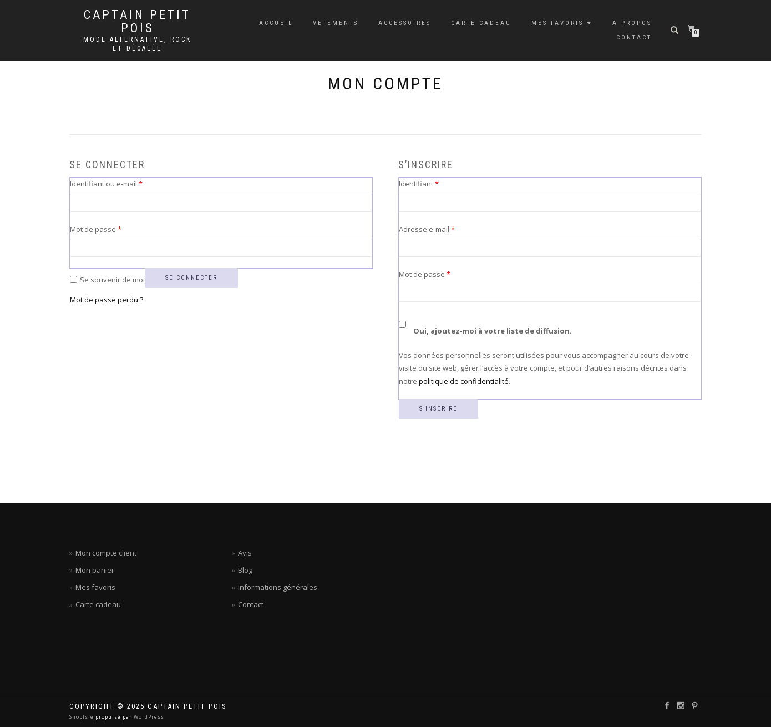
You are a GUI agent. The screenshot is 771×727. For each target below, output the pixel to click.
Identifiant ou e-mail (124, 183)
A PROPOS (632, 23)
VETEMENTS (335, 23)
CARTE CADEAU (481, 23)
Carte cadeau (98, 604)
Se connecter (191, 277)
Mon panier (94, 570)
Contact (250, 604)
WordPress (148, 716)
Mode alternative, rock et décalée (137, 44)
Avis (245, 553)
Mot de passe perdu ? (106, 300)
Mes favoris (95, 587)
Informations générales (277, 587)
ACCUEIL (276, 23)
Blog (245, 570)
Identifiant (437, 183)
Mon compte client (105, 553)
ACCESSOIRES (404, 23)
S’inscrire (438, 408)
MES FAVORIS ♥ (561, 23)
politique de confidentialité (464, 381)
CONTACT (634, 37)
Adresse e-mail (445, 228)
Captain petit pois (137, 21)
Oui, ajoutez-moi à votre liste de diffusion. (485, 325)
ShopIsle (82, 716)
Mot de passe (114, 228)
